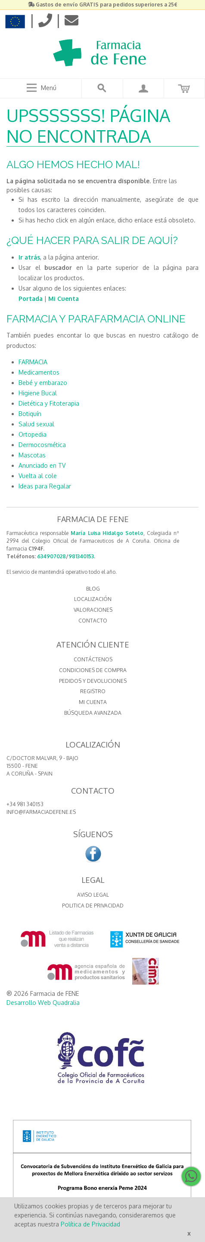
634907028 (51, 556)
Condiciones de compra (93, 670)
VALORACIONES (93, 610)
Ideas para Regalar (45, 486)
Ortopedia (33, 434)
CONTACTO (92, 620)
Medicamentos (39, 372)
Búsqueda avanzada (92, 713)
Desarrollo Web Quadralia (43, 1002)
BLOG (93, 588)
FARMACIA (33, 362)
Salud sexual (36, 424)
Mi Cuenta (63, 298)
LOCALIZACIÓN (93, 599)
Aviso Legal (93, 895)
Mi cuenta (93, 702)
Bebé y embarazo (43, 382)
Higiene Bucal (38, 393)
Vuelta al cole (38, 475)
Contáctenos (93, 659)
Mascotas (32, 455)
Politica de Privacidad (93, 905)
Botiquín (30, 413)
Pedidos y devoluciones (93, 681)
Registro (93, 691)
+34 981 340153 (24, 804)
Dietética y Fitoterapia (49, 403)
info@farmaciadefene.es (41, 812)
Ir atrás (29, 257)
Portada (31, 298)
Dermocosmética (42, 444)
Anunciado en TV (42, 465)
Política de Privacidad (90, 1224)
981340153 (81, 556)
